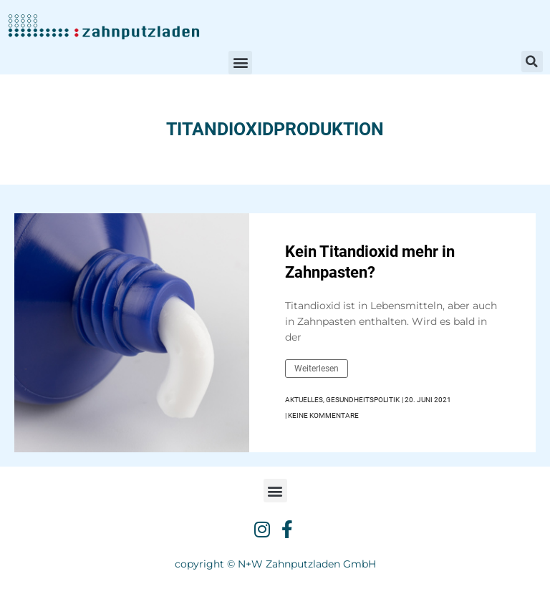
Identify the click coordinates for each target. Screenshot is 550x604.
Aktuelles (304, 400)
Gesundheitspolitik (363, 400)
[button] (240, 62)
